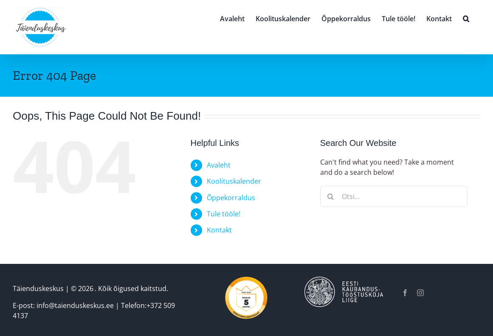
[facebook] (405, 292)
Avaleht (219, 165)
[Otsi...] (394, 196)
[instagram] (420, 292)
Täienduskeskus (38, 288)
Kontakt (219, 230)
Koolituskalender (234, 181)
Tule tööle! (223, 213)
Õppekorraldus (231, 197)
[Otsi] (330, 196)
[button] (466, 18)
